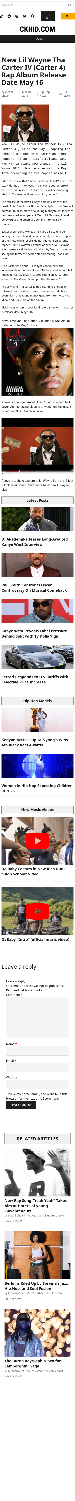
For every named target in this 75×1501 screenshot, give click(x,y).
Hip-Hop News (45, 93)
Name (11, 1044)
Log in (48, 16)
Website (11, 1077)
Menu (37, 39)
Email (11, 1061)
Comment (14, 995)
